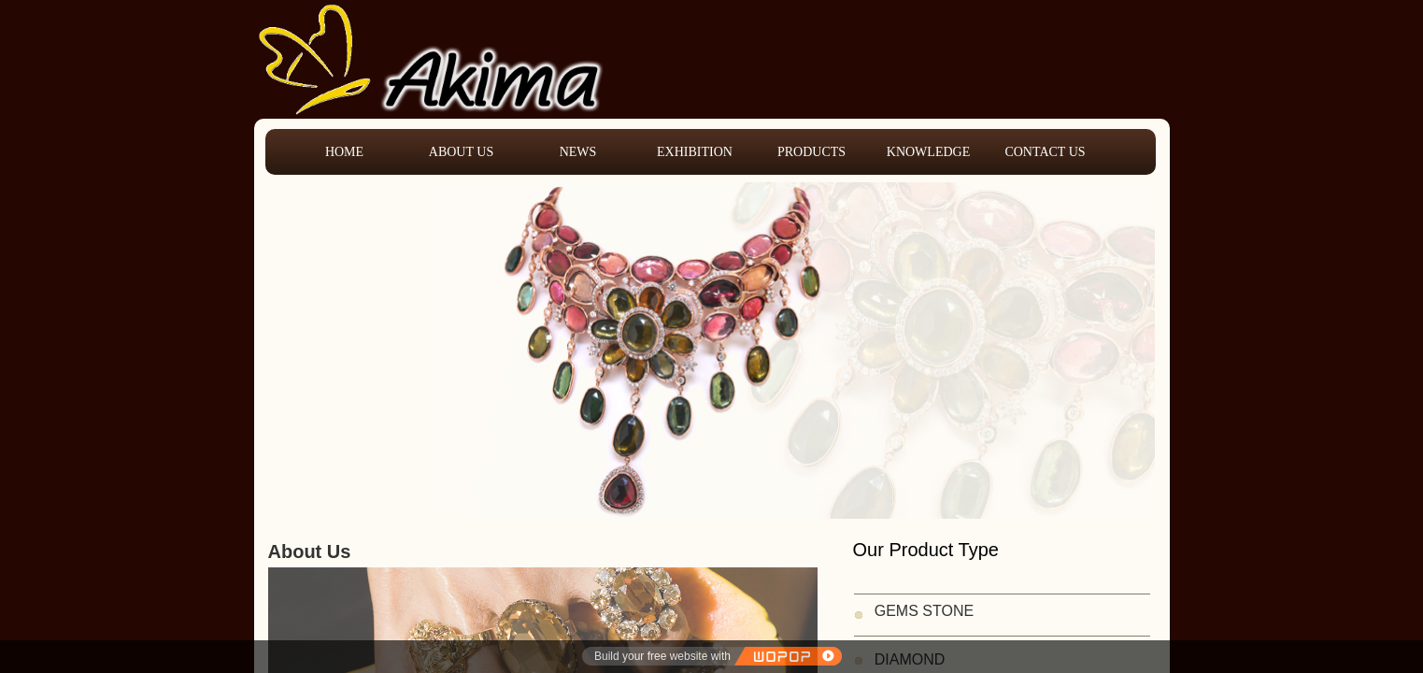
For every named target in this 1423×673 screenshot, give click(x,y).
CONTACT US (1044, 152)
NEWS (578, 152)
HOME (344, 152)
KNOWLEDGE (928, 152)
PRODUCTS (811, 152)
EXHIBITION (695, 152)
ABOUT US (461, 152)
